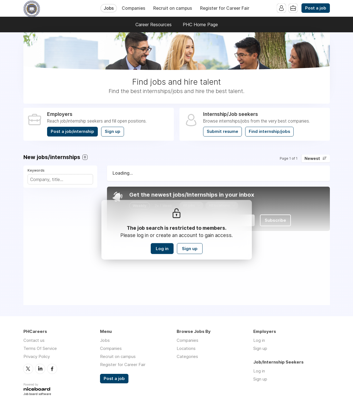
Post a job (315, 8)
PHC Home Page (200, 24)
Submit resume (222, 131)
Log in (162, 248)
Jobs (109, 8)
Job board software (37, 394)
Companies (133, 8)
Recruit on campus (172, 8)
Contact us (34, 340)
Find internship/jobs (269, 131)
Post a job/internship (72, 131)
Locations (186, 348)
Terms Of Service (40, 348)
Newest (312, 158)
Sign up (112, 131)
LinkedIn (40, 369)
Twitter (28, 369)
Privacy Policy (36, 356)
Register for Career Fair (224, 8)
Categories (187, 356)
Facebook (52, 369)
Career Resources (153, 24)
